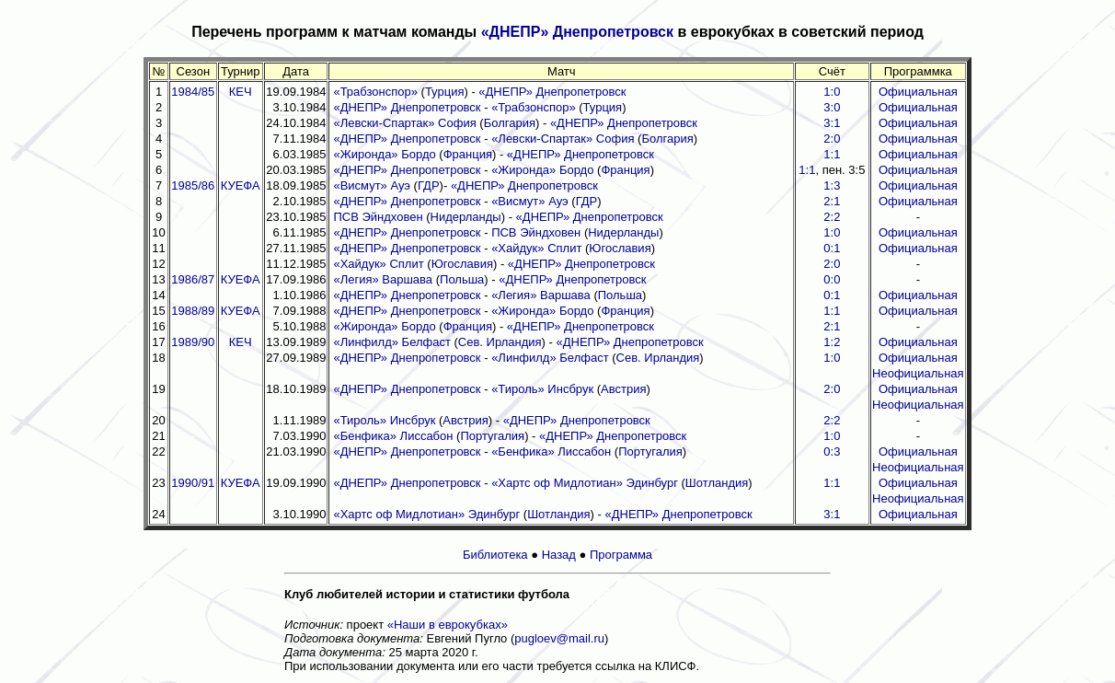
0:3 (831, 451)
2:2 (831, 217)
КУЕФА (240, 185)
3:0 (831, 107)
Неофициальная (918, 373)
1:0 (831, 91)
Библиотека (495, 554)
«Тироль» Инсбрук (542, 389)
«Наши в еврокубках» (447, 624)
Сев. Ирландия (500, 342)
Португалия (492, 436)
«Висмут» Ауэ (371, 185)
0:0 (831, 279)
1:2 (831, 342)
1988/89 (192, 311)
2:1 (831, 201)
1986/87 (192, 279)
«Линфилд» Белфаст (391, 342)
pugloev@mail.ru (559, 638)
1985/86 (192, 185)
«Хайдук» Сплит (536, 248)
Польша (462, 279)
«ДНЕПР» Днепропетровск (577, 32)
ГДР (429, 185)
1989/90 (192, 342)
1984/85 (192, 91)
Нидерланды (466, 217)
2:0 (831, 138)
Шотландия (716, 483)
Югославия (619, 248)
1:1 (831, 154)
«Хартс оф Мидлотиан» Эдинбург (584, 483)
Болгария (509, 123)
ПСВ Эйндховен (377, 217)
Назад (559, 554)
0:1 (831, 248)
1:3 (831, 185)
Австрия (623, 389)
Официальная (918, 91)
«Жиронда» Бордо (384, 154)
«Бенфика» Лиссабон (393, 436)
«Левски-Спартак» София (404, 123)
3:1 (831, 123)
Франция (467, 154)
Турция (445, 91)
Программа (621, 554)
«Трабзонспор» (375, 91)
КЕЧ (240, 91)
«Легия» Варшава (382, 279)
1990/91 (192, 483)
